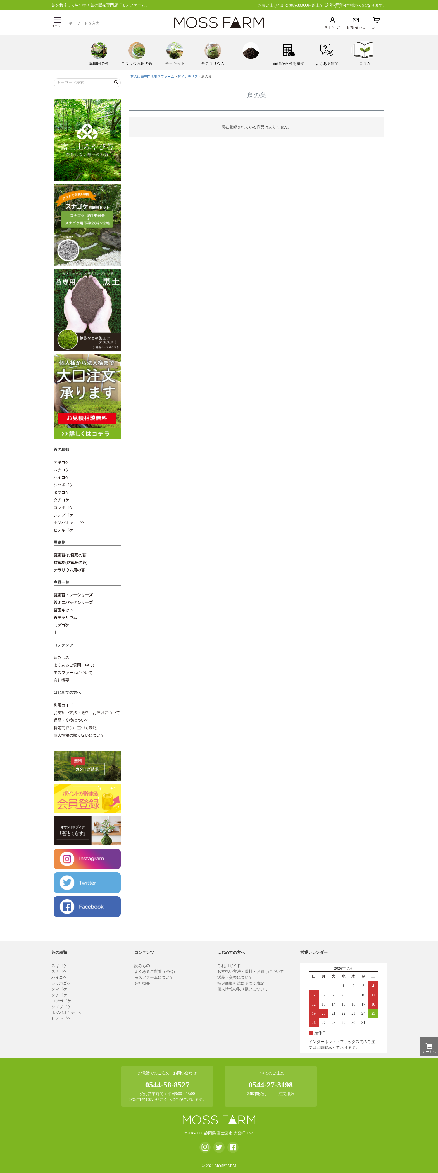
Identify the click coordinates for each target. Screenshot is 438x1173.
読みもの (61, 658)
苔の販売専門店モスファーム (152, 77)
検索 (134, 22)
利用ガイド (63, 705)
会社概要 (61, 680)
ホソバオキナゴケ (69, 523)
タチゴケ (61, 500)
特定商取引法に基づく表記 (240, 983)
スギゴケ (61, 462)
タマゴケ (61, 492)
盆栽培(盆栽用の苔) (70, 563)
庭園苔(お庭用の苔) (70, 555)
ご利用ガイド (229, 966)
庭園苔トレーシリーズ (73, 595)
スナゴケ (61, 470)
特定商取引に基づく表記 (75, 728)
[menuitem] (99, 52)
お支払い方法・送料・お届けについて (87, 713)
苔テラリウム (65, 618)
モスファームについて (73, 673)
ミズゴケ (61, 625)
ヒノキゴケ (63, 530)
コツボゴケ (63, 507)
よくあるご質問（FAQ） (75, 665)
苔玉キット (63, 610)
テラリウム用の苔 (69, 570)
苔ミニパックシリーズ (73, 602)
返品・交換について (71, 720)
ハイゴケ (61, 477)
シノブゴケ (63, 515)
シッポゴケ (63, 485)
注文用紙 (286, 1094)
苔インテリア (188, 77)
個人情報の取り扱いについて (79, 735)
